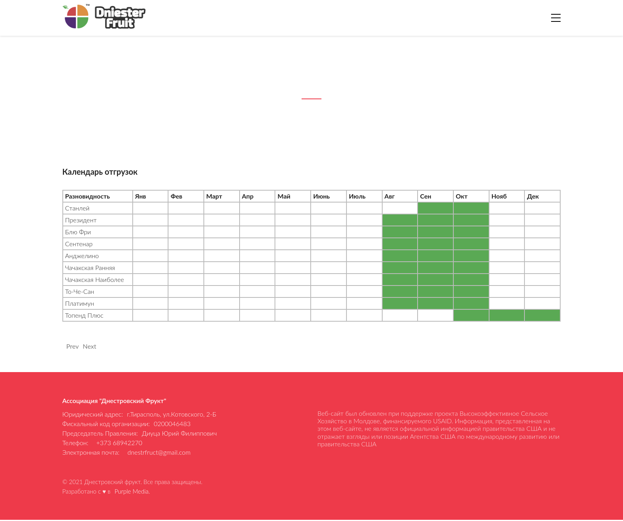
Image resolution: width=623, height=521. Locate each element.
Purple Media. (132, 492)
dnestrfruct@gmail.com (159, 452)
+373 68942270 (119, 442)
